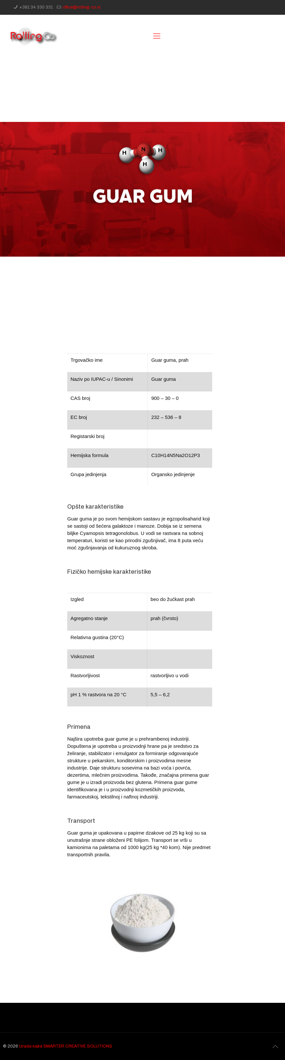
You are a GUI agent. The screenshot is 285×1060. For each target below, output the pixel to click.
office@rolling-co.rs (82, 7)
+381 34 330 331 (36, 7)
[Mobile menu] (156, 36)
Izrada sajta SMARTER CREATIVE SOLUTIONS (65, 1046)
